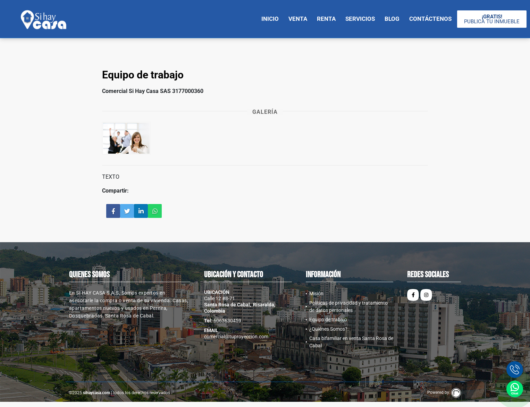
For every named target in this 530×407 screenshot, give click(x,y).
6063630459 (227, 320)
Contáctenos (430, 18)
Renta (326, 18)
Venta (297, 18)
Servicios (360, 18)
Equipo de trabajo (328, 319)
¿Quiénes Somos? (328, 329)
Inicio (270, 18)
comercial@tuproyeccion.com (236, 336)
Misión (316, 293)
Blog (392, 18)
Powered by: (444, 392)
